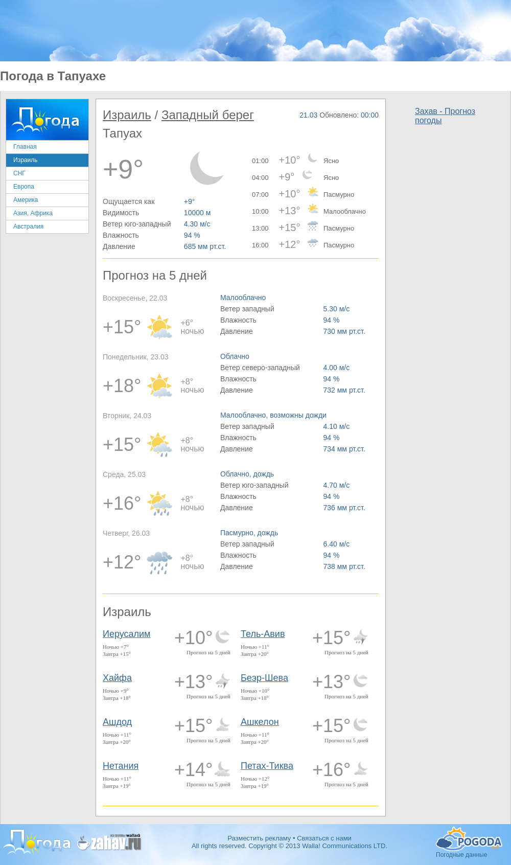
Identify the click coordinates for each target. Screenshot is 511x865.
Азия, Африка (33, 213)
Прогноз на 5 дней (208, 652)
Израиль (25, 160)
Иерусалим (127, 634)
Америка (25, 199)
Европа (23, 186)
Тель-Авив (263, 634)
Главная (25, 146)
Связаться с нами (324, 838)
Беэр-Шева (264, 678)
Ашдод (117, 722)
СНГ (19, 173)
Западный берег (207, 115)
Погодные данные (469, 839)
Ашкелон (260, 722)
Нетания (120, 766)
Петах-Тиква (267, 766)
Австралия (28, 226)
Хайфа (117, 678)
